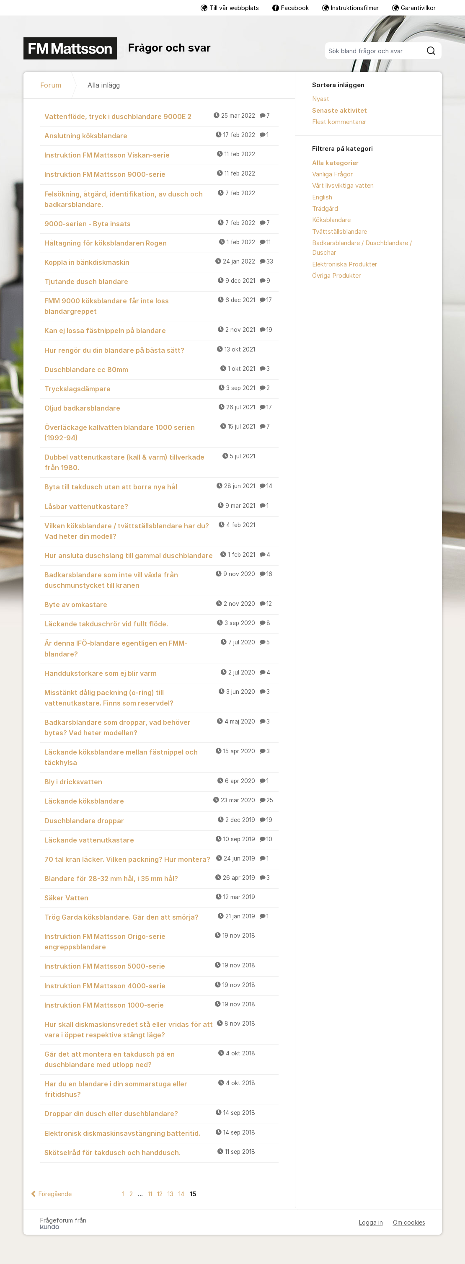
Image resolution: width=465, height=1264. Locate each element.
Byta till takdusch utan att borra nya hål (161, 486)
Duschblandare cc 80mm (161, 369)
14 (181, 1194)
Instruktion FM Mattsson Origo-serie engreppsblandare (161, 941)
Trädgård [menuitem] (325, 208)
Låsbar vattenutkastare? (161, 506)
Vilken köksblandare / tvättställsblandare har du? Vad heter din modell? (161, 530)
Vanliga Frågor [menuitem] (332, 174)
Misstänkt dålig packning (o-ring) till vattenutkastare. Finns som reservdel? (161, 697)
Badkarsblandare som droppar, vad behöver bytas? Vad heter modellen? (161, 727)
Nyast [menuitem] (320, 99)
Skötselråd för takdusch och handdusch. (161, 1152)
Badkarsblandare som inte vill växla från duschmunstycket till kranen (161, 579)
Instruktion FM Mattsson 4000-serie (161, 985)
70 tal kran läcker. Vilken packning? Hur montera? (161, 858)
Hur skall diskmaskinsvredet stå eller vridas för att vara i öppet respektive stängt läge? (161, 1029)
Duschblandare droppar (161, 820)
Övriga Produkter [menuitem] (336, 275)
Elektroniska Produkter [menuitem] (344, 264)
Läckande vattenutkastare (161, 839)
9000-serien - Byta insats (161, 223)
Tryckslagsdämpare (161, 388)
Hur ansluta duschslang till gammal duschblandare (161, 555)
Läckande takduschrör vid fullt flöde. (161, 623)
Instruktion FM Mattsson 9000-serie (161, 173)
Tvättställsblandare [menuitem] (339, 231)
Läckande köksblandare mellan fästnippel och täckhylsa (161, 757)
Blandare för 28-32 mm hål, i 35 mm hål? (161, 878)
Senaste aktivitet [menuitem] (339, 110)
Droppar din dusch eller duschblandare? (161, 1113)
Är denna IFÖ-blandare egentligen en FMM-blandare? (161, 648)
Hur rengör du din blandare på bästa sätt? (161, 349)
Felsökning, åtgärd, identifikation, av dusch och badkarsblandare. (161, 199)
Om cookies (409, 1222)
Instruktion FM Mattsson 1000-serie (161, 1004)
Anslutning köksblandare (161, 135)
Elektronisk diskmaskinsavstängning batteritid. (161, 1132)
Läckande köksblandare (161, 800)
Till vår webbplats (230, 7)
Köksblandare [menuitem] (331, 220)
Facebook (290, 7)
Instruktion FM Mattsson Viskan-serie (161, 154)
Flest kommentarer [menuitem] (339, 122)
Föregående (55, 1194)
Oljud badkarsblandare (161, 407)
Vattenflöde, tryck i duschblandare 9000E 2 (161, 116)
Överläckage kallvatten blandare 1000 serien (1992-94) (161, 432)
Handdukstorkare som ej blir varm (161, 672)
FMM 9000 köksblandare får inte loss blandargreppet (161, 305)
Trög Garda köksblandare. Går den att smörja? (161, 916)
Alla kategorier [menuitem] (335, 163)
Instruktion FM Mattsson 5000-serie (161, 965)
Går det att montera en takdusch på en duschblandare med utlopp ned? (161, 1059)
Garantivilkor (414, 7)
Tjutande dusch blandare (161, 281)
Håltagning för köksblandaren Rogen (161, 242)
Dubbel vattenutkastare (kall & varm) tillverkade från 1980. (161, 462)
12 (160, 1194)
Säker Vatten (161, 897)
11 (150, 1194)
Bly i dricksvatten (161, 781)
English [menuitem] (322, 197)
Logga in (371, 1222)
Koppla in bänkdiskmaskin (161, 261)
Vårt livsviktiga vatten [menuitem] (343, 185)
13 (170, 1194)
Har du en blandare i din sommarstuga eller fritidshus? (161, 1089)
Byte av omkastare (161, 604)
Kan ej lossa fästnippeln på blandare (161, 330)
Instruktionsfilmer (350, 7)
